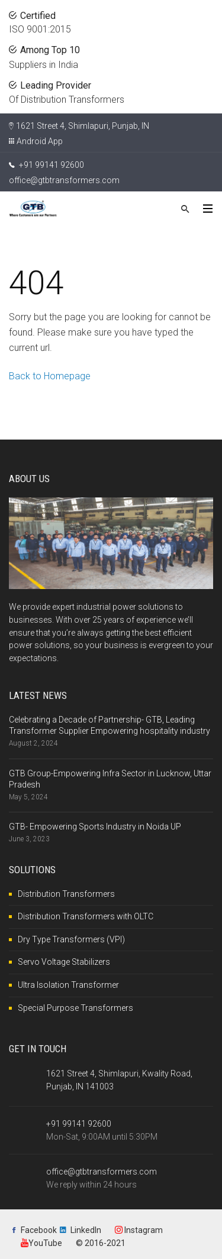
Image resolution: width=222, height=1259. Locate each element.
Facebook (39, 1230)
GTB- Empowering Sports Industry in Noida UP (95, 826)
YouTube (41, 1243)
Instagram (139, 1230)
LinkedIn (85, 1230)
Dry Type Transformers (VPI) (71, 939)
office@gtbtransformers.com (64, 180)
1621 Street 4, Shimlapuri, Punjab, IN (82, 126)
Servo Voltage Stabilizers (64, 962)
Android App (40, 141)
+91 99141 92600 (46, 165)
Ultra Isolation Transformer (68, 985)
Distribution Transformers (66, 894)
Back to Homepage (50, 376)
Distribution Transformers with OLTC (85, 916)
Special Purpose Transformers (75, 1008)
